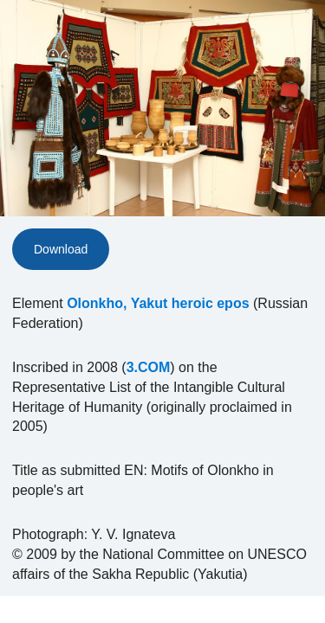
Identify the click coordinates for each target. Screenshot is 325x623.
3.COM (149, 367)
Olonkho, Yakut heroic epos (158, 303)
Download (61, 249)
